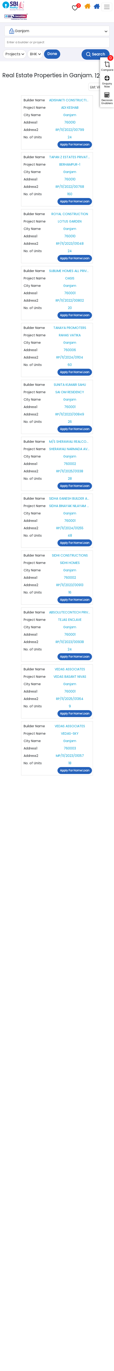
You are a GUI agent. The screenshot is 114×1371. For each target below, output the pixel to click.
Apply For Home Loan (97, 7)
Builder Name (34, 100)
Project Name (35, 107)
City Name (32, 115)
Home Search (88, 7)
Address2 (31, 129)
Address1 (30, 122)
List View (97, 87)
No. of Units (33, 137)
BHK (33, 54)
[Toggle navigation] (106, 7)
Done (52, 53)
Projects (12, 54)
